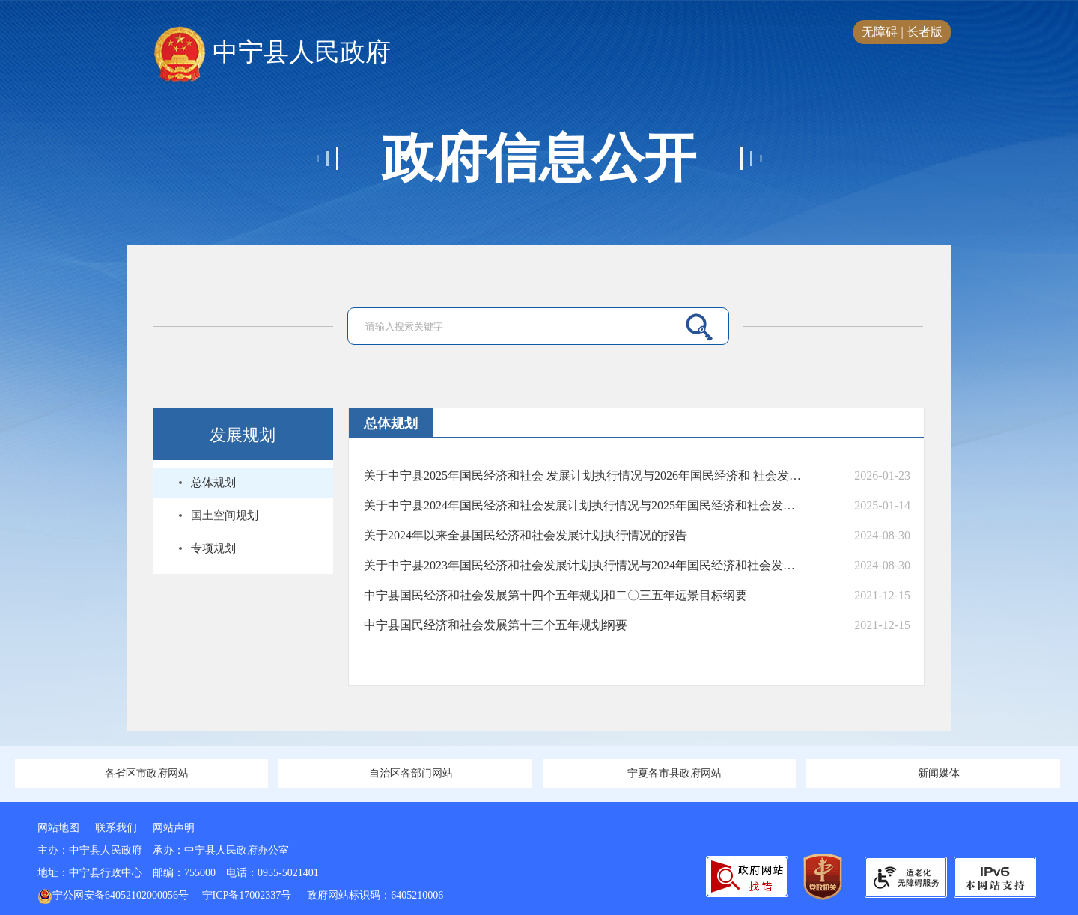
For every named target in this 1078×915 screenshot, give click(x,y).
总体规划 (213, 483)
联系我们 (116, 827)
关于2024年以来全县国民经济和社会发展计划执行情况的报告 (525, 535)
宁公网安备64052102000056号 (113, 895)
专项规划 (213, 548)
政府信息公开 (539, 158)
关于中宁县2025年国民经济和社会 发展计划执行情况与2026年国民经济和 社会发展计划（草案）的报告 (582, 475)
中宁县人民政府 (272, 53)
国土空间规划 (224, 515)
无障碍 (880, 31)
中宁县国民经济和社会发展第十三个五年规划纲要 (495, 625)
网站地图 (58, 827)
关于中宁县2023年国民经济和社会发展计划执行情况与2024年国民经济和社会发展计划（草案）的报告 (582, 565)
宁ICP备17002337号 (248, 895)
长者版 (925, 31)
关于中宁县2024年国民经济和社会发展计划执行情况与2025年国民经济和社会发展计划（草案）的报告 (582, 505)
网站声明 (174, 827)
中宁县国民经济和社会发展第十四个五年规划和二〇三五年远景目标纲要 (555, 595)
